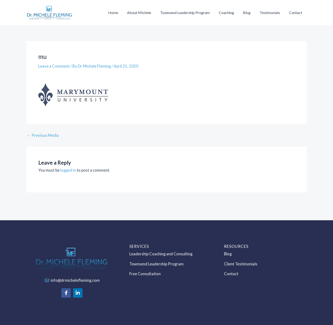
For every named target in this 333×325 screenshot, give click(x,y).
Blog (251, 12)
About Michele (148, 12)
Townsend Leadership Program (192, 12)
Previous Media (43, 135)
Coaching (231, 12)
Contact (296, 12)
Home (123, 12)
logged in (68, 170)
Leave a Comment (54, 66)
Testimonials (272, 12)
